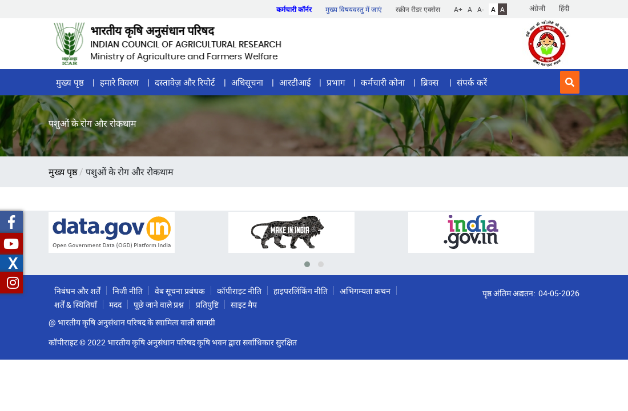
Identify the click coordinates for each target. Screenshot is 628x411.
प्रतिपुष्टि (207, 304)
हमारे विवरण (119, 82)
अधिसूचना (247, 82)
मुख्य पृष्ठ (70, 82)
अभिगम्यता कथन (365, 290)
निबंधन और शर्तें (77, 290)
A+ (458, 9)
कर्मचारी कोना (383, 82)
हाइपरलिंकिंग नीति (300, 290)
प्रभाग (336, 82)
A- (480, 9)
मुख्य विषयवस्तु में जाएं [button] (353, 9)
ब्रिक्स (431, 82)
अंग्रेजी (537, 8)
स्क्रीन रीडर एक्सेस (418, 9)
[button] (569, 82)
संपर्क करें (472, 82)
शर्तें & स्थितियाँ (75, 304)
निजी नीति (127, 290)
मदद (115, 304)
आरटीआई (295, 82)
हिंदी (564, 8)
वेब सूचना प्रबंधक (180, 290)
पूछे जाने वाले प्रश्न (159, 304)
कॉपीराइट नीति (239, 290)
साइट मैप (244, 304)
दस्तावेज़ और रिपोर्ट (185, 82)
